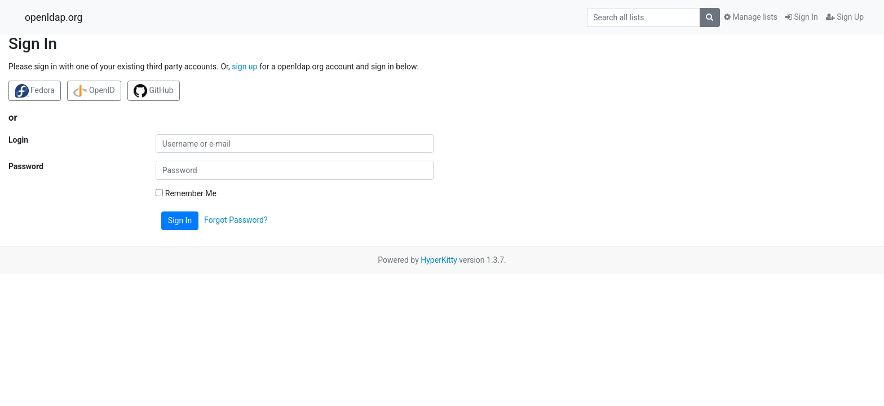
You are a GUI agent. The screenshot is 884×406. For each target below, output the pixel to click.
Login (18, 139)
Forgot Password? (236, 219)
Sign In (801, 16)
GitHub (154, 91)
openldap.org (53, 17)
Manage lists (750, 16)
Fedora (35, 91)
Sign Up (845, 16)
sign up (244, 66)
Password (25, 166)
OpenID (93, 91)
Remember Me (186, 193)
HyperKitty (439, 259)
